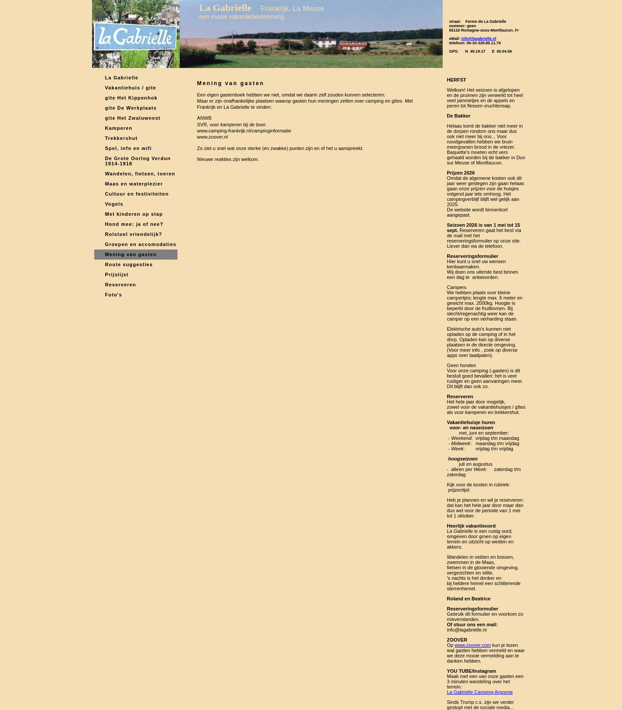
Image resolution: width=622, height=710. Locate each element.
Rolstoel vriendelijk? (134, 234)
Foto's (113, 294)
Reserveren (120, 284)
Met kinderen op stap (134, 214)
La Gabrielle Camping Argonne (480, 692)
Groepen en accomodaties (141, 244)
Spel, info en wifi (128, 148)
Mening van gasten (131, 254)
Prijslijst (117, 274)
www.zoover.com (473, 645)
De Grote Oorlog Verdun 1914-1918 (138, 161)
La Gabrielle (122, 77)
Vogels (114, 204)
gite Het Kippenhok (131, 97)
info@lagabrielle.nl (478, 38)
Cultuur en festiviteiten (137, 193)
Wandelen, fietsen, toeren (140, 173)
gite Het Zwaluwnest (133, 118)
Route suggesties (129, 264)
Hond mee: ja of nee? (134, 224)
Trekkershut (121, 138)
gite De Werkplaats (131, 108)
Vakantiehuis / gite (130, 87)
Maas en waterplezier (134, 183)
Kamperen (119, 128)
